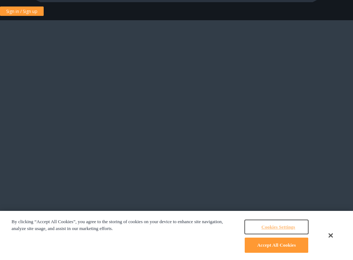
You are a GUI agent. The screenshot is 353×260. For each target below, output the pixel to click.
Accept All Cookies (276, 245)
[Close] (330, 235)
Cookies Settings (278, 227)
